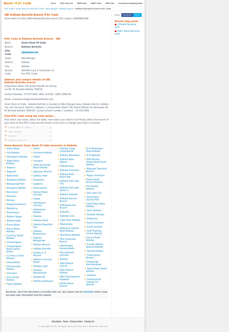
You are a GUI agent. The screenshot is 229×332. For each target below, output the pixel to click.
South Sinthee (94, 226)
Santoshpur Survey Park (92, 198)
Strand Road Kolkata (93, 239)
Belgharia (12, 208)
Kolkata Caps (41, 266)
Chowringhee (14, 242)
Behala (11, 200)
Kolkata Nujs (67, 166)
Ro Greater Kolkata (92, 187)
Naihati (64, 259)
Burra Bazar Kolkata (13, 230)
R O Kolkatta (93, 155)
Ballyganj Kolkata (16, 179)
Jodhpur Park (40, 175)
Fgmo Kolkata (14, 284)
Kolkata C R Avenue (39, 254)
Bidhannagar (14, 220)
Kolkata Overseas (69, 170)
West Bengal (51, 9)
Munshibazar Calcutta (66, 253)
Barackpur (12, 192)
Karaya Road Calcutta (40, 193)
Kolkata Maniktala (70, 155)
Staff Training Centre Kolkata (94, 232)
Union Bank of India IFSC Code (30, 9)
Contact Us (89, 321)
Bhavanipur (13, 212)
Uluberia (91, 275)
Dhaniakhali (13, 262)
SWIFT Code (96, 3)
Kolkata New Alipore (66, 160)
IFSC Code (9, 9)
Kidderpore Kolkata (39, 211)
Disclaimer (56, 321)
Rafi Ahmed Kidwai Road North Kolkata (96, 162)
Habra (37, 156)
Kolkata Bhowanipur (39, 232)
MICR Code (81, 3)
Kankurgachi (40, 188)
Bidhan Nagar (14, 216)
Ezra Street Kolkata (12, 278)
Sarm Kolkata (94, 210)
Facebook (127, 15)
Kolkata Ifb (39, 277)
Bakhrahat (12, 175)
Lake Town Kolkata (70, 220)
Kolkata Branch (42, 244)
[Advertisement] (56, 28)
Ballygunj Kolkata (16, 188)
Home (53, 3)
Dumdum (12, 273)
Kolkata (38, 216)
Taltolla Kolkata (95, 251)
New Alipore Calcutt (66, 264)
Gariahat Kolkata (43, 152)
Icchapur (38, 161)
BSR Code (110, 3)
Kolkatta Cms (67, 216)
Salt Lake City (94, 193)
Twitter (137, 15)
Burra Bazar (13, 224)
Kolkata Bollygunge (39, 239)
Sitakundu (92, 218)
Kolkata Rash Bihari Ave (66, 175)
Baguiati (11, 171)
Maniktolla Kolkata (70, 235)
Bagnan (11, 167)
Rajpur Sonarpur (96, 175)
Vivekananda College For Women (93, 282)
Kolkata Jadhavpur (43, 281)
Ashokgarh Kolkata (17, 156)
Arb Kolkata (13, 152)
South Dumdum (95, 222)
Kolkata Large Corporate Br (67, 150)
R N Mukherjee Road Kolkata (94, 150)
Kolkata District (66, 9)
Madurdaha (66, 224)
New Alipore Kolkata (66, 271)
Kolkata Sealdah (69, 194)
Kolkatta (64, 212)
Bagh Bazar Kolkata (13, 162)
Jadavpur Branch (43, 171)
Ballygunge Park (16, 184)
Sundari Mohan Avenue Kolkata (94, 245)
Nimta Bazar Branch (66, 284)
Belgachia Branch (16, 204)
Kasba (37, 198)
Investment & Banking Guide (130, 3)
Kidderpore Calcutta (39, 204)
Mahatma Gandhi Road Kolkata (69, 229)
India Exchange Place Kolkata (41, 166)
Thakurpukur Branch (93, 256)
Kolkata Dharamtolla (39, 271)
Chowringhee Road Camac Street (13, 249)
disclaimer (89, 292)
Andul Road (13, 148)
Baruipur (12, 196)
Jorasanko (39, 179)
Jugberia (38, 184)
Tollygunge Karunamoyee (93, 263)
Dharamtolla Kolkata (13, 267)
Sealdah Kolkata (95, 214)
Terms (65, 321)
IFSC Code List (66, 3)
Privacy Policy (76, 321)
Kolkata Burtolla (42, 248)
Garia (36, 148)
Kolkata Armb (41, 220)
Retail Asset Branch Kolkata (94, 180)
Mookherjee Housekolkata (66, 247)
